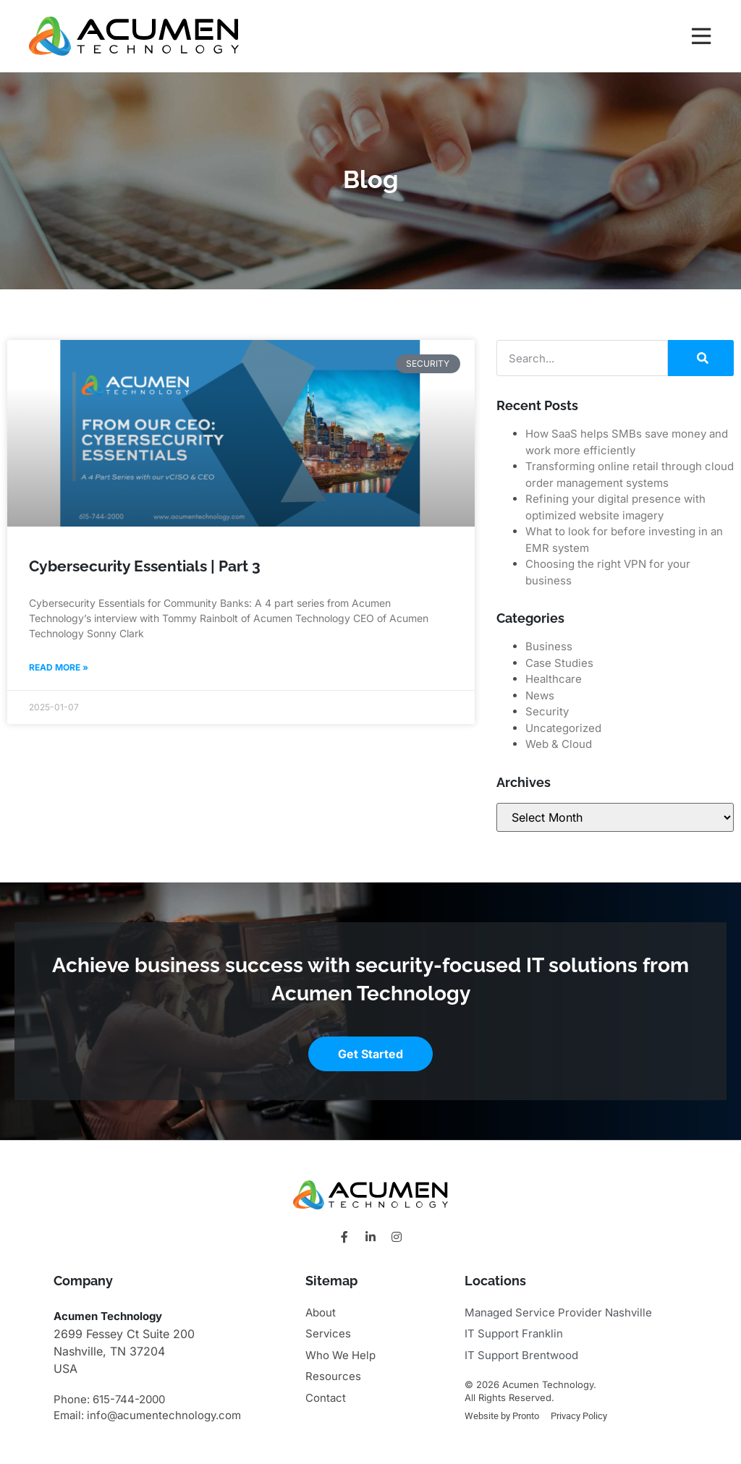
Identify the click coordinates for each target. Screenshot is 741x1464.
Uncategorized (563, 728)
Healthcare (553, 679)
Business (548, 646)
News (539, 695)
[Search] (701, 358)
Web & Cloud (558, 744)
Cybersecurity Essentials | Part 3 (145, 566)
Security (547, 711)
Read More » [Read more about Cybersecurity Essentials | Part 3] (58, 667)
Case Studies (559, 663)
